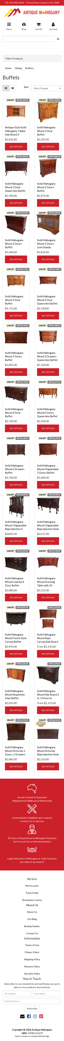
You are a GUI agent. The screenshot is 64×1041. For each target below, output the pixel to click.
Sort (26, 87)
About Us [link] (32, 911)
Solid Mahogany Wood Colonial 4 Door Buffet (14, 582)
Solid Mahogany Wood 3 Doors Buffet (14, 356)
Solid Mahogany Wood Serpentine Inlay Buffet (15, 694)
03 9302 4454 (17, 2)
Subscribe (32, 1008)
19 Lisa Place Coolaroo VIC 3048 (42, 2)
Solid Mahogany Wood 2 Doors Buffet (46, 187)
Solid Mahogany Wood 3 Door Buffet (14, 300)
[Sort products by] (46, 88)
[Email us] (22, 1016)
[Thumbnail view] (6, 88)
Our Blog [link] (32, 919)
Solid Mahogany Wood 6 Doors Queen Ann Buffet (47, 413)
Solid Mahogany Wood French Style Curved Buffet (16, 638)
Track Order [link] (32, 892)
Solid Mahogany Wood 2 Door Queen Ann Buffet (15, 187)
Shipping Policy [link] (32, 959)
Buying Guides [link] (32, 926)
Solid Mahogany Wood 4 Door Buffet (14, 413)
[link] (29, 1016)
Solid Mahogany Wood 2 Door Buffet (46, 131)
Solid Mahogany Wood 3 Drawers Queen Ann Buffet (47, 356)
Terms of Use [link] (32, 945)
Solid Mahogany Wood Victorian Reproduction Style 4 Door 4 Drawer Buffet (48, 754)
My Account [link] (32, 885)
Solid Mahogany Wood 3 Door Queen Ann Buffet (47, 300)
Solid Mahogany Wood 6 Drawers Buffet (14, 469)
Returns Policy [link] (32, 966)
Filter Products (14, 58)
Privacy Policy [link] (32, 952)
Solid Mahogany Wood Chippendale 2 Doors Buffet (48, 469)
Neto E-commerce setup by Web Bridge (32, 1036)
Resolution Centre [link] (32, 900)
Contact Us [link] (32, 933)
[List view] (12, 88)
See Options (16, 146)
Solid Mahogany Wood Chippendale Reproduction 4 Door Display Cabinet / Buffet (15, 529)
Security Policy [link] (32, 973)
